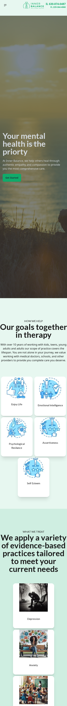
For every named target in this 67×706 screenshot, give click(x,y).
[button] (5, 5)
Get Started (11, 177)
